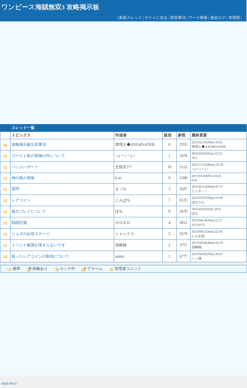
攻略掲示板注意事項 (29, 144)
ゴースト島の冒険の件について (38, 156)
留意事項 (178, 18)
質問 (15, 189)
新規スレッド (130, 18)
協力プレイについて (29, 211)
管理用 (234, 18)
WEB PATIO (9, 383)
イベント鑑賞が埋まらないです (38, 245)
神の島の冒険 (23, 178)
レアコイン (21, 200)
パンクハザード (25, 167)
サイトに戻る (155, 18)
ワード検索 (198, 18)
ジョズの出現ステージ (31, 234)
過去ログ (218, 18)
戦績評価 (19, 223)
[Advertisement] (51, 72)
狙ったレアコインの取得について (40, 256)
